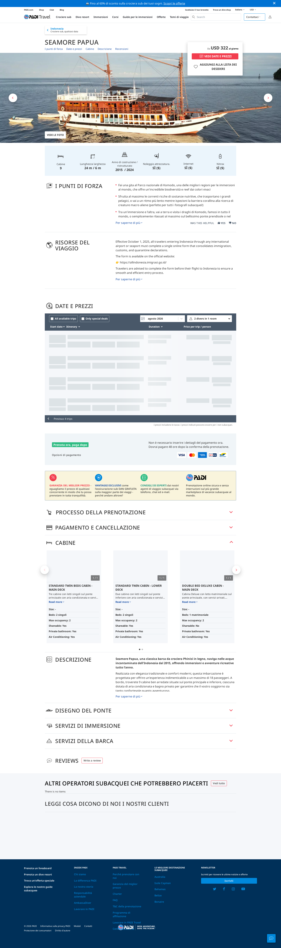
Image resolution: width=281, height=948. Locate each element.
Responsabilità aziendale (83, 894)
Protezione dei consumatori (37, 930)
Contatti (88, 926)
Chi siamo (80, 874)
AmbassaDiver (82, 902)
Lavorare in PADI (84, 909)
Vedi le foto (55, 135)
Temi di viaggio (179, 17)
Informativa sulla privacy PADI (55, 926)
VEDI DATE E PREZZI (215, 56)
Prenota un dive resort (38, 874)
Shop (41, 9)
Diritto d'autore (62, 930)
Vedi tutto (219, 783)
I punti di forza (54, 49)
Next (236, 570)
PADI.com (28, 9)
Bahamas (160, 889)
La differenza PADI (85, 880)
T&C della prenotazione (127, 906)
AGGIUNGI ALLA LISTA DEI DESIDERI (215, 67)
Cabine (90, 49)
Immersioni (101, 17)
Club (52, 9)
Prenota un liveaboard (38, 868)
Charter (117, 893)
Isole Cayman (162, 883)
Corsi (115, 17)
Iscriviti (229, 880)
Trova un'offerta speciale (39, 880)
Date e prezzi (74, 49)
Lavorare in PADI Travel (127, 922)
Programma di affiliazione (121, 914)
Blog (62, 9)
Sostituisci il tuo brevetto (197, 9)
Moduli (77, 926)
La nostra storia (83, 886)
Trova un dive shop (222, 9)
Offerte (161, 17)
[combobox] (216, 17)
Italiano (240, 10)
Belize (158, 895)
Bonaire (159, 901)
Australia (159, 876)
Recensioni (121, 49)
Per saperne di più (128, 223)
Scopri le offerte (174, 3)
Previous (44, 570)
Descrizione (105, 49)
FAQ (115, 900)
